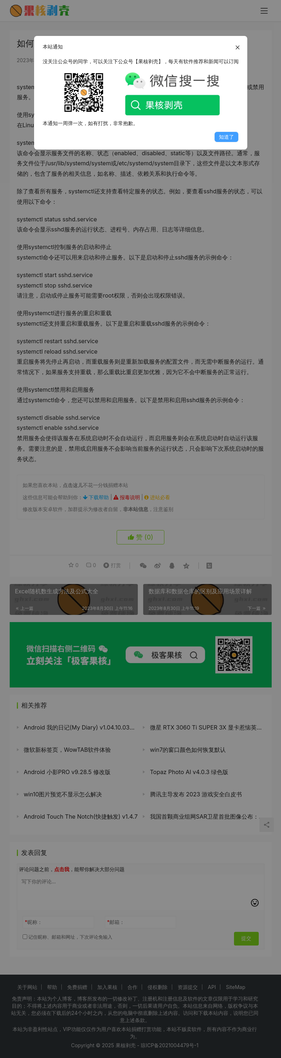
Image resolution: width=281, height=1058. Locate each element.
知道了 (226, 137)
